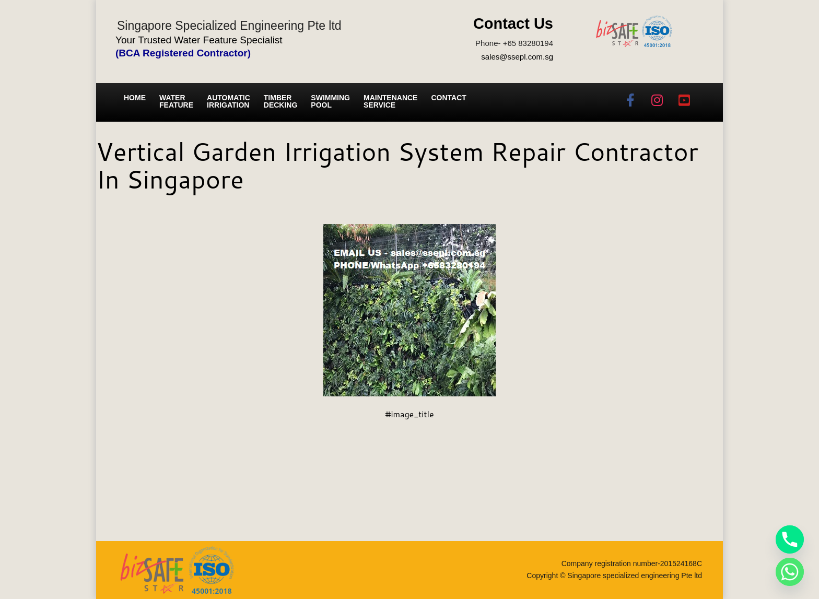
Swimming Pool (330, 101)
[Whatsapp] (790, 572)
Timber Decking (281, 101)
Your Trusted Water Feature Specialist (199, 39)
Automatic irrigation (228, 101)
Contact (448, 97)
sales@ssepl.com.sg (517, 56)
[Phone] (790, 539)
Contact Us (513, 23)
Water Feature (176, 101)
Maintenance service (390, 101)
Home (135, 97)
